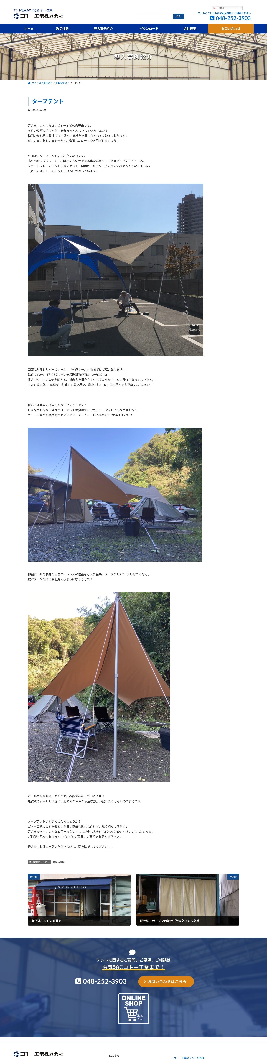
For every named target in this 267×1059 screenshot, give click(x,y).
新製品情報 (58, 862)
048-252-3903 (233, 18)
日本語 (218, 8)
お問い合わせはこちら (167, 981)
